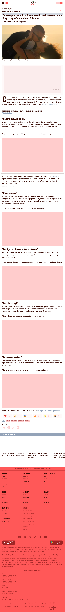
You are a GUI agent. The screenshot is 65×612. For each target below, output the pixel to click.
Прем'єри (14, 421)
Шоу (3, 481)
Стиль (45, 478)
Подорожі (25, 502)
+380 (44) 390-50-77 (9, 582)
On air (46, 492)
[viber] (18, 427)
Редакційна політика (28, 521)
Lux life (5, 508)
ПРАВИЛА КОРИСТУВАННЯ (29, 510)
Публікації (21, 421)
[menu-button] (3, 3)
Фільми (8, 421)
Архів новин (26, 529)
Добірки (27, 421)
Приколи (25, 476)
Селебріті (4, 478)
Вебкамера (5, 516)
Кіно (3, 421)
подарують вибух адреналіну (48, 411)
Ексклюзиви (5, 484)
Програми (4, 513)
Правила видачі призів (29, 524)
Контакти (25, 526)
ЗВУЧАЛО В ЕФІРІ (48, 500)
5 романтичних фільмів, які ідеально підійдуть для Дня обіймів (22, 111)
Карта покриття (6, 518)
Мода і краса (49, 473)
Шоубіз (5, 473)
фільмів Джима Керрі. (50, 104)
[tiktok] (40, 537)
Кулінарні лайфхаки (7, 500)
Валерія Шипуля (6, 11)
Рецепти (4, 494)
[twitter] (13, 427)
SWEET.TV (55, 176)
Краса (45, 476)
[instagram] (25, 537)
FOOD (4, 492)
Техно (24, 500)
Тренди (46, 481)
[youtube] (45, 537)
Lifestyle (26, 492)
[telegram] (4, 427)
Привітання (26, 497)
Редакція (25, 532)
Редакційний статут (28, 518)
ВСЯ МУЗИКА (47, 494)
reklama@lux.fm (7, 594)
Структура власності (28, 513)
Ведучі (4, 510)
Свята (24, 484)
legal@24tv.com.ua (8, 588)
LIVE (58, 3)
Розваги (26, 473)
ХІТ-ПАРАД (46, 502)
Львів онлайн (5, 521)
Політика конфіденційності (30, 516)
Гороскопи (26, 481)
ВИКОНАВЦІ (46, 497)
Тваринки (25, 478)
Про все (25, 494)
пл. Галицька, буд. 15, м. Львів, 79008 (15, 599)
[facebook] (8, 427)
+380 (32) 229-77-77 (9, 576)
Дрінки (4, 497)
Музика (4, 486)
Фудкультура (5, 502)
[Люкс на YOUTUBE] (7, 3)
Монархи (4, 476)
